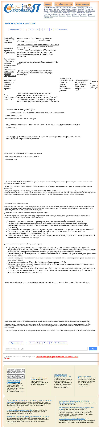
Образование (90, 11)
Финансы (62, 16)
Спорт (63, 14)
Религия (88, 12)
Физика (46, 16)
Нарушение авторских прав (45, 357)
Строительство (71, 14)
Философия (54, 16)
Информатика (65, 9)
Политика (66, 12)
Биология (72, 7)
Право (73, 12)
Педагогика (58, 12)
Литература (89, 9)
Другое (56, 9)
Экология (83, 16)
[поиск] (46, 349)
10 (55, 29)
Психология (81, 12)
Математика (54, 11)
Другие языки (48, 9)
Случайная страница (63, 4)
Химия (69, 16)
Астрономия (64, 7)
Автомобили (54, 7)
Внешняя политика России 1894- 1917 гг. (72, 419)
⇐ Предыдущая (14, 29)
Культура (81, 9)
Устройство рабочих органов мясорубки (19, 410)
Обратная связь (82, 4)
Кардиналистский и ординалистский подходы (62, 375)
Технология (82, 14)
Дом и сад (89, 7)
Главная (48, 4)
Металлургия (71, 11)
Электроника (48, 17)
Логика (46, 11)
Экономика (91, 16)
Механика (81, 11)
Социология (55, 14)
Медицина (62, 11)
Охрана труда (48, 12)
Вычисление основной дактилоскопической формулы (14, 381)
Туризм (89, 14)
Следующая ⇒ (62, 29)
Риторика (47, 14)
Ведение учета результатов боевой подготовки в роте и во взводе (28, 416)
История (74, 9)
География (80, 7)
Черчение (75, 16)
